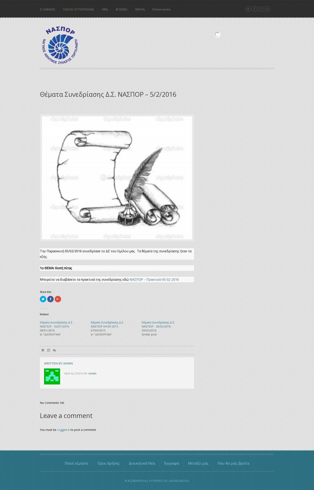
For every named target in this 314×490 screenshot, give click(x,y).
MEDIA (140, 9)
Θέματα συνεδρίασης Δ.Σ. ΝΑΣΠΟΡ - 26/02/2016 (158, 324)
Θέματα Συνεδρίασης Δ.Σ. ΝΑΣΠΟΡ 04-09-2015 (107, 324)
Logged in (63, 430)
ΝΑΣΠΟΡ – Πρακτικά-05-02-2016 (154, 279)
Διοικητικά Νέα (142, 463)
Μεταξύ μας (198, 463)
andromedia (179, 481)
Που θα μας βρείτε (233, 463)
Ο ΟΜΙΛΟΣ (47, 9)
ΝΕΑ (105, 9)
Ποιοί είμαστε (77, 463)
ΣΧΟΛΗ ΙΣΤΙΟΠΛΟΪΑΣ (78, 9)
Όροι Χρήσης (109, 463)
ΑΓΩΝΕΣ (121, 9)
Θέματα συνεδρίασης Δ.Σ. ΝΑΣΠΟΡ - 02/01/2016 (56, 324)
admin (68, 363)
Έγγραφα (171, 463)
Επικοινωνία (161, 9)
